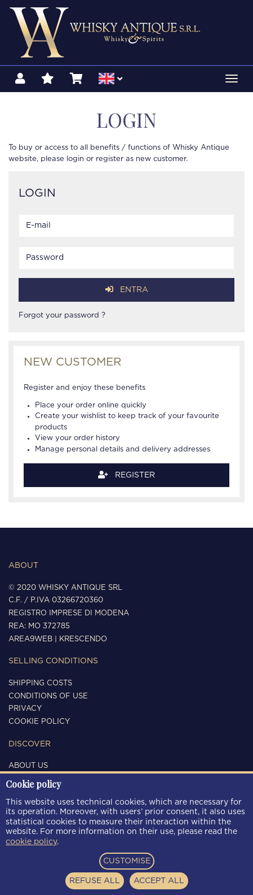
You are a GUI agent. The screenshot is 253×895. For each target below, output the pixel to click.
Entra (126, 289)
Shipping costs (40, 683)
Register (126, 475)
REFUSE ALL (94, 881)
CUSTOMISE (126, 861)
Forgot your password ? (62, 315)
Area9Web (30, 639)
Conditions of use (48, 696)
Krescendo (83, 639)
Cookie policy (39, 721)
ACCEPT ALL (159, 881)
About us (28, 766)
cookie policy (31, 842)
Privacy (25, 708)
